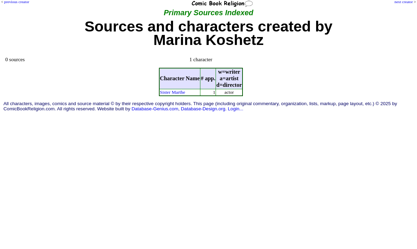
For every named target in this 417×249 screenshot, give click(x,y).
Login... (236, 108)
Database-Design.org (203, 108)
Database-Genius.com (155, 108)
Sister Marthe (172, 92)
